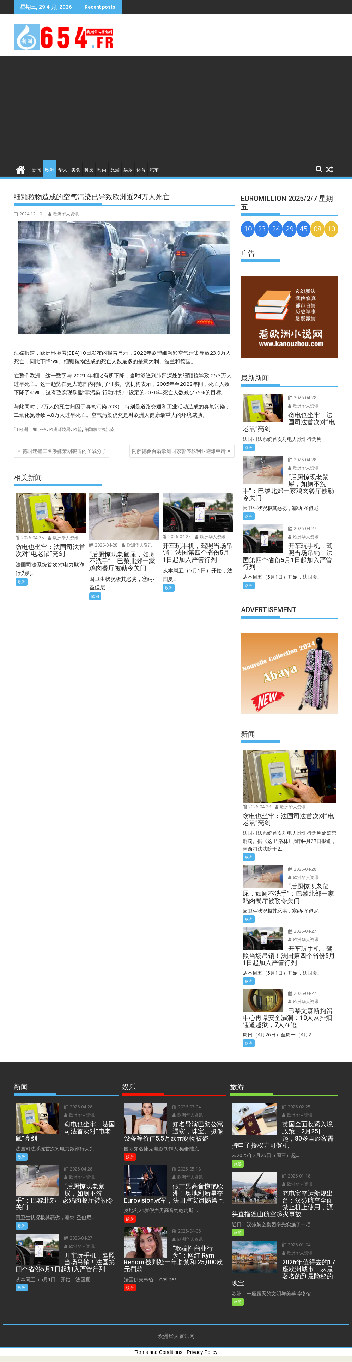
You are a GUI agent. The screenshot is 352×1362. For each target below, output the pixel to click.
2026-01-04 (296, 1245)
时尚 (102, 169)
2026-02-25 (296, 1107)
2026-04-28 (30, 538)
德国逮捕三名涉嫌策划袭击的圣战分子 (65, 451)
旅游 (115, 169)
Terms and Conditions (158, 1352)
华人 (62, 169)
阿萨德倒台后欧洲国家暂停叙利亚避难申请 (179, 451)
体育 (141, 169)
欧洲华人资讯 (63, 214)
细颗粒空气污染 (99, 429)
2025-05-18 (186, 1169)
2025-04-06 (186, 1231)
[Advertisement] (176, 108)
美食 (75, 169)
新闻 (36, 169)
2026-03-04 (186, 1107)
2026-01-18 (296, 1176)
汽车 (154, 169)
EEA (43, 429)
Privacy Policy (202, 1352)
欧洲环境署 (60, 429)
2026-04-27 (177, 537)
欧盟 (77, 429)
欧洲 (49, 169)
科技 (88, 169)
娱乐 (128, 169)
